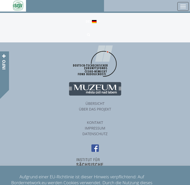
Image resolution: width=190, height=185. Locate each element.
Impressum (95, 128)
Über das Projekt (95, 109)
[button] (89, 35)
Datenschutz (95, 133)
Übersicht (95, 103)
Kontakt (95, 122)
